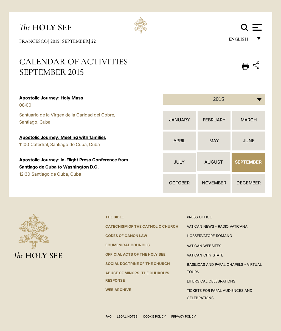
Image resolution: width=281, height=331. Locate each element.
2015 (54, 41)
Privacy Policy (183, 316)
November (214, 183)
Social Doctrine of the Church (137, 263)
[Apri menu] (256, 27)
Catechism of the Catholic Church (141, 226)
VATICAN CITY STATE (205, 255)
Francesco (33, 41)
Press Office (199, 217)
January (179, 119)
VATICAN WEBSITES (204, 246)
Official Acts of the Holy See (135, 254)
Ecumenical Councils (127, 245)
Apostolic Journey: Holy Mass (51, 98)
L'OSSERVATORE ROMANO (209, 235)
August (213, 162)
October (179, 183)
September (75, 41)
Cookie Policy (154, 316)
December (249, 183)
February (214, 119)
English (241, 40)
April (179, 140)
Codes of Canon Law (126, 235)
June (249, 140)
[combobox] (214, 99)
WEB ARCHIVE (118, 289)
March (249, 119)
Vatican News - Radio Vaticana (217, 226)
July (179, 162)
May (214, 140)
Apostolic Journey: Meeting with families (62, 137)
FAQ (108, 316)
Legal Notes (127, 316)
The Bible (114, 217)
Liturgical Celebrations (211, 281)
